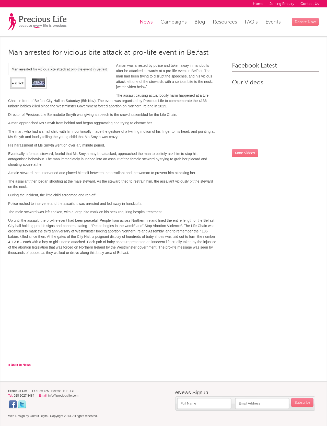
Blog (199, 22)
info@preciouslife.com (63, 395)
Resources (225, 22)
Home (258, 4)
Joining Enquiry (282, 4)
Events (273, 22)
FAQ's (251, 22)
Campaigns (173, 22)
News (146, 22)
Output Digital (39, 416)
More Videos (245, 153)
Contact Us (309, 4)
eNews (191, 392)
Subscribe (302, 402)
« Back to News (19, 365)
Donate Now (305, 22)
